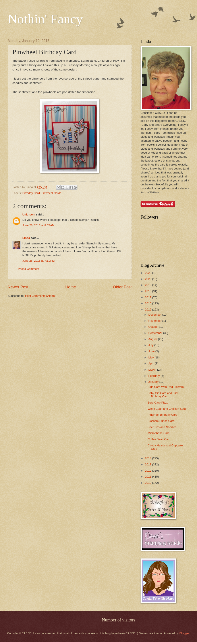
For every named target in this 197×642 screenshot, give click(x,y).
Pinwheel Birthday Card (163, 414)
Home (70, 287)
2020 (148, 279)
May (151, 357)
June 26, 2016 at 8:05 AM (38, 225)
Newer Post (18, 287)
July (151, 345)
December (155, 314)
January (153, 381)
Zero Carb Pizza (158, 402)
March (152, 369)
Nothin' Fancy (45, 19)
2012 (148, 470)
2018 (148, 291)
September (155, 333)
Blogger (184, 633)
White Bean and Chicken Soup (167, 408)
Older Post (122, 287)
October (153, 326)
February (154, 375)
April (151, 363)
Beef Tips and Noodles (162, 427)
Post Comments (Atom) (40, 295)
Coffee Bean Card (159, 439)
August (153, 339)
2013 (148, 464)
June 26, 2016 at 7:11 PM (38, 260)
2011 (148, 476)
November (155, 320)
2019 (148, 285)
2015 (148, 309)
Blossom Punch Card (161, 421)
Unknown (28, 214)
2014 (148, 458)
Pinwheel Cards (51, 193)
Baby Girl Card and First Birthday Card (163, 394)
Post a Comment (28, 269)
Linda (26, 238)
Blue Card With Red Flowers (165, 387)
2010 (148, 482)
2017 (148, 297)
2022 (148, 272)
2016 (148, 303)
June (151, 351)
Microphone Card (159, 433)
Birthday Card (31, 193)
